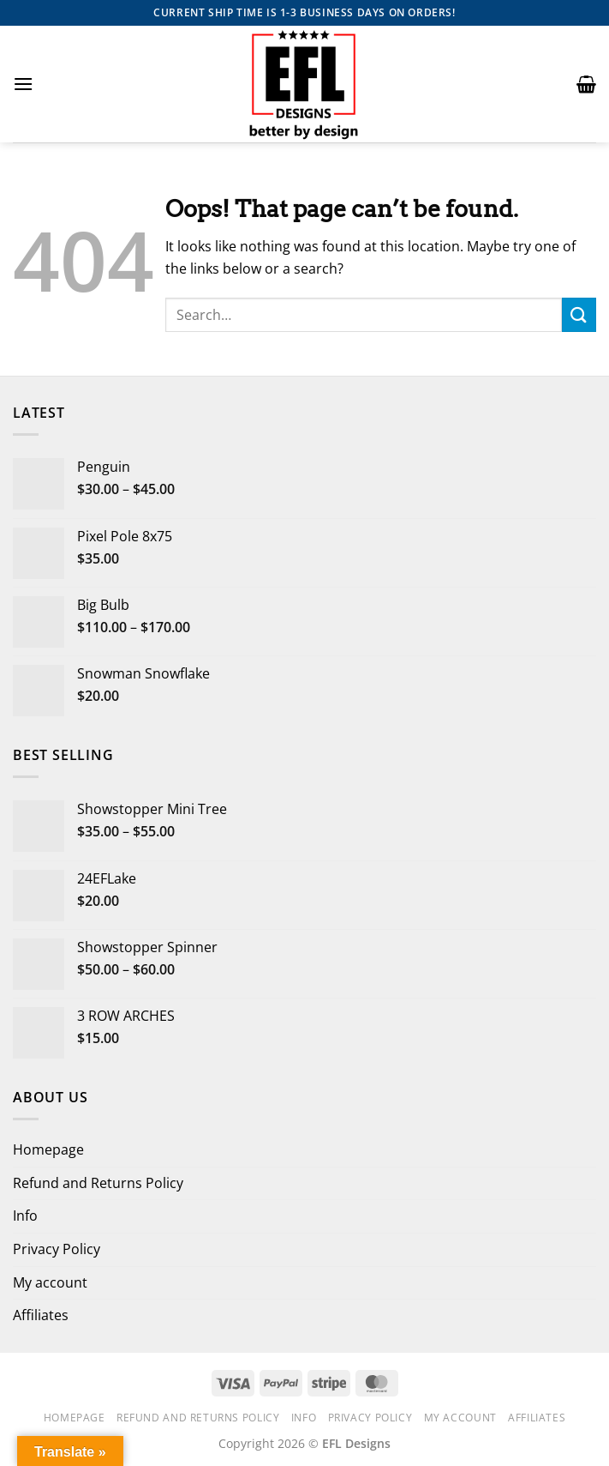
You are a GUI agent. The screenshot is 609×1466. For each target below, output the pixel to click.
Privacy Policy (56, 1249)
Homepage (48, 1149)
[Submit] (579, 314)
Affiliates (41, 1315)
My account (50, 1282)
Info (25, 1215)
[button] (23, 84)
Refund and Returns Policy (98, 1182)
